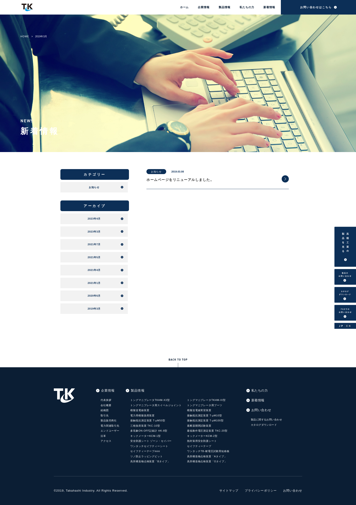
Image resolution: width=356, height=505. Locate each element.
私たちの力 (247, 7)
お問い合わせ (261, 410)
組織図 (105, 410)
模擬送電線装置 (139, 410)
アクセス (106, 441)
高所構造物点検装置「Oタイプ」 (207, 461)
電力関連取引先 (110, 425)
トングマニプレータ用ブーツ (204, 405)
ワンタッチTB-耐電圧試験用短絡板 (208, 451)
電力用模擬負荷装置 (142, 415)
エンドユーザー (110, 430)
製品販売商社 (109, 420)
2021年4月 (94, 270)
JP (341, 325)
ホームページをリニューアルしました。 (180, 180)
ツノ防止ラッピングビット (146, 456)
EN (348, 325)
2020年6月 (94, 295)
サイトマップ (228, 490)
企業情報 (204, 7)
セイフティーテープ (199, 446)
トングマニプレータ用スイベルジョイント (156, 405)
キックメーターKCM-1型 (145, 436)
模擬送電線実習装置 (199, 410)
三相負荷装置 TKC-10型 (145, 425)
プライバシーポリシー (261, 490)
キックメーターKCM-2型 (202, 436)
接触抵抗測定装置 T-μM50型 (147, 420)
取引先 (105, 415)
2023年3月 (94, 231)
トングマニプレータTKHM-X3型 (150, 400)
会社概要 (106, 405)
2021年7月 (94, 244)
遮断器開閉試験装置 (199, 425)
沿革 (103, 436)
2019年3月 (94, 308)
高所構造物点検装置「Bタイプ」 (150, 461)
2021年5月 (94, 257)
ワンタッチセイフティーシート (149, 446)
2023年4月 (94, 218)
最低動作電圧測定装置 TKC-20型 (207, 430)
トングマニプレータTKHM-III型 (206, 400)
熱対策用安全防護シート (202, 441)
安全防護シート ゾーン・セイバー (151, 441)
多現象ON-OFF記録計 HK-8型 (148, 430)
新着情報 (269, 7)
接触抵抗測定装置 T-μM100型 (205, 420)
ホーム (184, 7)
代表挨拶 (106, 400)
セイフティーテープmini (145, 451)
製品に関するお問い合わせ (266, 419)
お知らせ (156, 171)
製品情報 (224, 7)
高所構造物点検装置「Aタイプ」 (207, 456)
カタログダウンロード (264, 424)
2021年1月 (94, 283)
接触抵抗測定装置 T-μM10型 (204, 415)
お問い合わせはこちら (316, 7)
